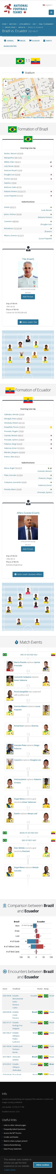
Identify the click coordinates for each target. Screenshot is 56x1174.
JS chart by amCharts (29, 925)
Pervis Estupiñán (21, 691)
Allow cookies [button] (42, 1165)
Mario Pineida (20, 662)
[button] (27, 92)
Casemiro (18, 760)
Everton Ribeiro (20, 706)
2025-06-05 (7, 995)
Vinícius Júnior (20, 779)
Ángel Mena (19, 799)
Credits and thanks (11, 1137)
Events (47, 41)
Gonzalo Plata (20, 745)
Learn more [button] (9, 1170)
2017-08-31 (7, 1057)
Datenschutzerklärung (12, 1145)
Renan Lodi (32, 813)
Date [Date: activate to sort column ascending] (5, 988)
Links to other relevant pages (15, 1125)
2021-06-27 (7, 1033)
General (9, 41)
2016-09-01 (7, 1064)
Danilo (17, 813)
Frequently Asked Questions (15, 1129)
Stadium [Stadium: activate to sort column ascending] (16, 988)
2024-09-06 (7, 1012)
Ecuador (34, 41)
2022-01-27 (7, 1022)
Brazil (21, 41)
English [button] (47, 5)
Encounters (10, 46)
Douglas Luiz (35, 760)
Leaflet (26, 117)
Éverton (35, 726)
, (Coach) (28, 259)
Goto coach (28, 322)
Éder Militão (19, 848)
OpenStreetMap (38, 117)
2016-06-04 (7, 1074)
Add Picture (28, 296)
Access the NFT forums (12, 1133)
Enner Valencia (20, 680)
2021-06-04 (7, 1046)
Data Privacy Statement (12, 1149)
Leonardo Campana (22, 677)
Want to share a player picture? (16, 1141)
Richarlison (19, 726)
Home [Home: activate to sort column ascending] (40, 988)
